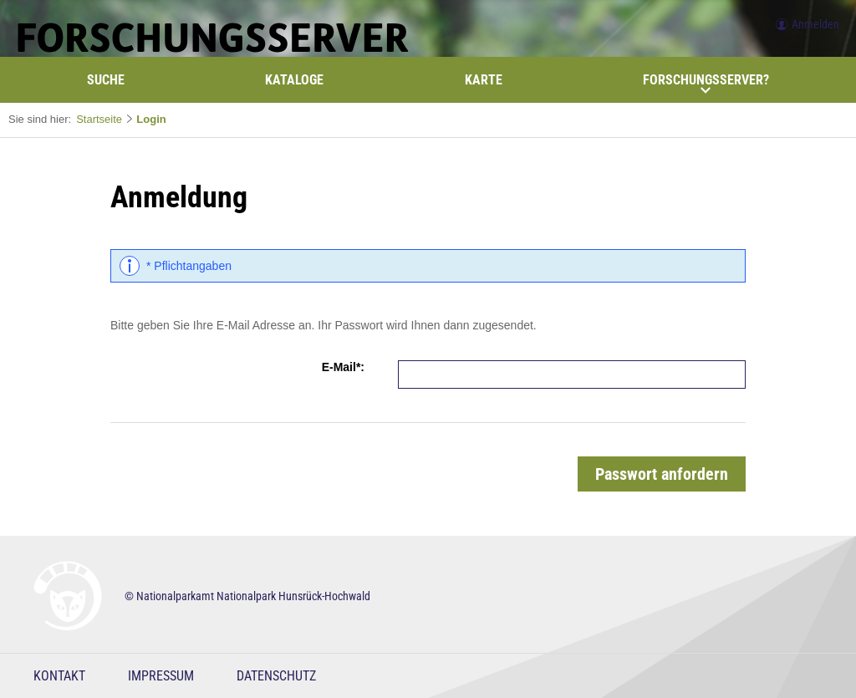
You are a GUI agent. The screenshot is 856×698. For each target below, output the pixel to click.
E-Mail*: (343, 367)
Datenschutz (276, 676)
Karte (483, 80)
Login (151, 119)
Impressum (161, 676)
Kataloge (294, 80)
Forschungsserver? (706, 83)
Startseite (99, 119)
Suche (106, 80)
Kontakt (59, 676)
